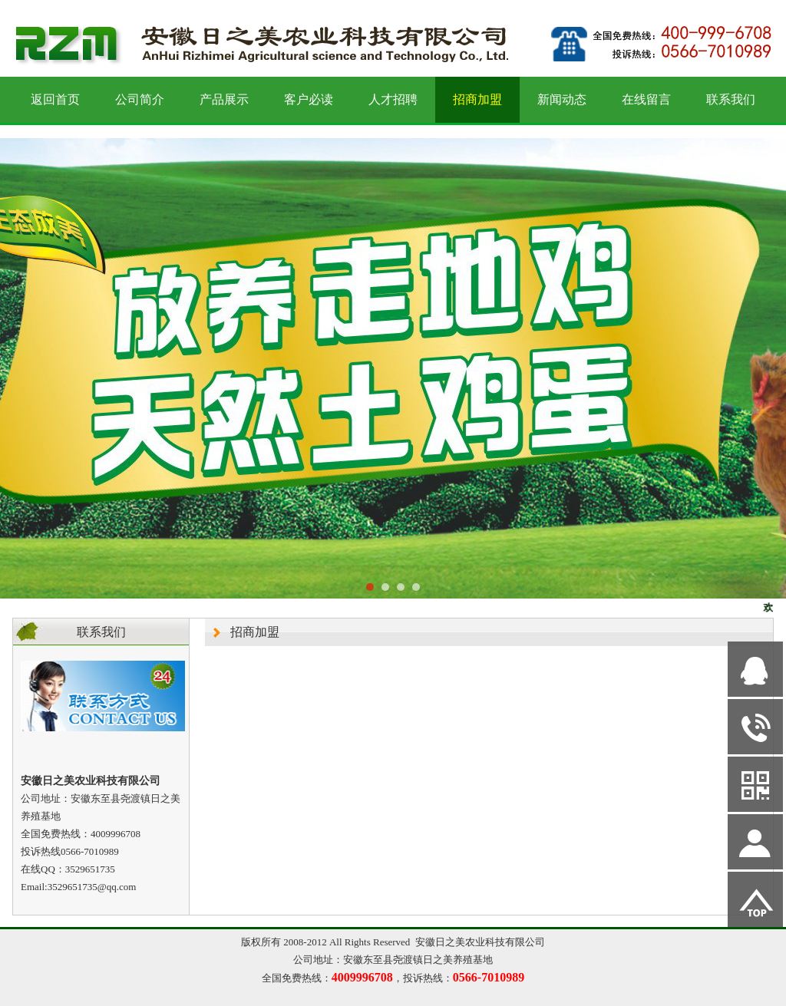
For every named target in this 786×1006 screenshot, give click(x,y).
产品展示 (224, 99)
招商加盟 (477, 99)
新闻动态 (561, 99)
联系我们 (730, 99)
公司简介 (139, 99)
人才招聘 (393, 99)
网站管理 (28, 992)
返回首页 (55, 99)
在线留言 (646, 99)
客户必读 (308, 99)
